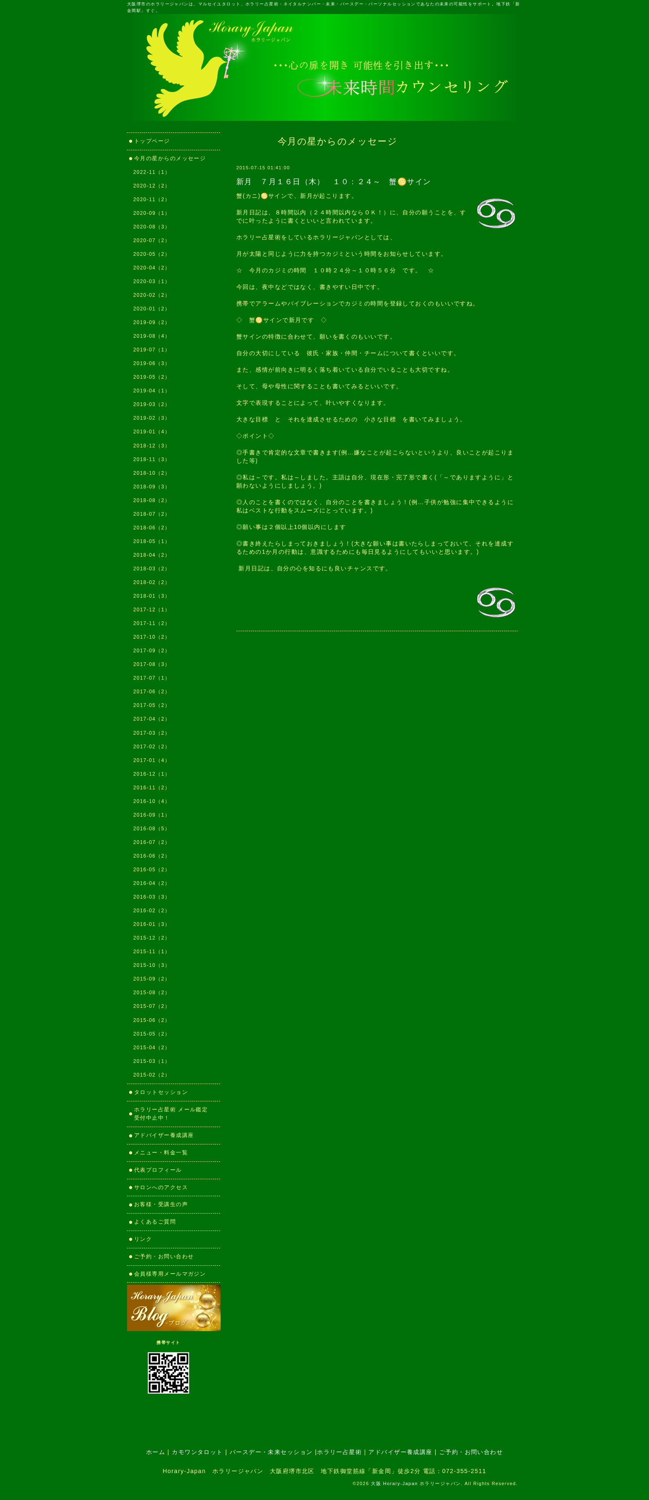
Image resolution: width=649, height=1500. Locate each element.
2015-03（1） (151, 1061)
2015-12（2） (151, 938)
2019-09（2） (151, 322)
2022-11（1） (151, 172)
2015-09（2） (151, 979)
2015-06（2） (151, 1020)
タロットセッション (161, 1092)
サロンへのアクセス (161, 1187)
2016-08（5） (151, 829)
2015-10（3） (151, 965)
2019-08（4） (151, 336)
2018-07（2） (151, 514)
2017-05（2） (151, 705)
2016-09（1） (151, 815)
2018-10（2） (151, 473)
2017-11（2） (151, 623)
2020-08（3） (151, 227)
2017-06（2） (151, 692)
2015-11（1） (151, 951)
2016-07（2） (151, 842)
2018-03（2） (151, 569)
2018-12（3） (151, 446)
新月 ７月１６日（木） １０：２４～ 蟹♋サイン (333, 182)
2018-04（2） (151, 555)
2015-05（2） (151, 1034)
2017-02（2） (151, 747)
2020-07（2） (151, 240)
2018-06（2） (151, 528)
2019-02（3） (151, 418)
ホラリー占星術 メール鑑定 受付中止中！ (174, 1113)
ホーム (155, 1452)
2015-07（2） (151, 1006)
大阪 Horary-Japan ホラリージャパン (416, 1483)
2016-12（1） (151, 774)
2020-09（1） (151, 213)
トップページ (152, 141)
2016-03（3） (151, 897)
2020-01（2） (151, 309)
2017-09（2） (151, 651)
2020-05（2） (151, 254)
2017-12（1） (151, 610)
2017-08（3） (151, 664)
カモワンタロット (197, 1452)
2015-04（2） (151, 1047)
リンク (146, 1239)
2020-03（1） (151, 281)
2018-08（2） (151, 500)
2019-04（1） (151, 391)
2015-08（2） (151, 992)
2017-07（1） (151, 678)
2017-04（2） (151, 719)
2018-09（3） (151, 487)
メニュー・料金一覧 (161, 1152)
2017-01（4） (151, 760)
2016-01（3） (151, 924)
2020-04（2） (151, 268)
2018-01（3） (151, 596)
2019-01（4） (151, 432)
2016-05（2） (151, 870)
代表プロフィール (158, 1170)
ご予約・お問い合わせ (164, 1256)
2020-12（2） (151, 186)
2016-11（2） (151, 788)
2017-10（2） (151, 637)
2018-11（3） (151, 459)
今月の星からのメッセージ (170, 158)
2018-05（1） (151, 541)
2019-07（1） (151, 350)
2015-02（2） (151, 1075)
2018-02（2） (151, 582)
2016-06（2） (151, 856)
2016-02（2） (151, 910)
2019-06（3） (151, 363)
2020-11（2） (151, 199)
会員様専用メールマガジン (170, 1274)
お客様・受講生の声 (161, 1204)
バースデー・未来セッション (271, 1452)
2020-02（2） (151, 295)
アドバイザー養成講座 (164, 1135)
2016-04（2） (151, 883)
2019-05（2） (151, 377)
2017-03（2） (151, 733)
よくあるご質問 (155, 1222)
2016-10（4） (151, 801)
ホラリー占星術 (339, 1452)
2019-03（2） (151, 404)
